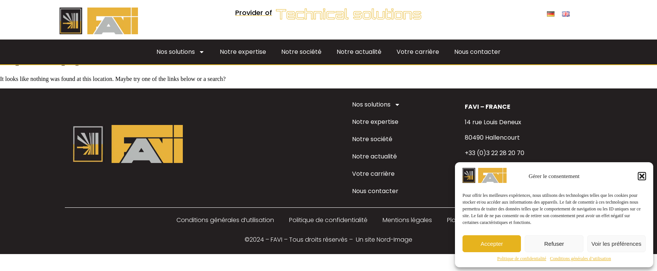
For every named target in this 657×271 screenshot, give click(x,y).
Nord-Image (394, 239)
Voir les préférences (616, 244)
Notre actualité (359, 51)
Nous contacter (477, 51)
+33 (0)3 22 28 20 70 (494, 153)
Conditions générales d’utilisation (580, 258)
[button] (642, 176)
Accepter (492, 244)
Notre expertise (243, 51)
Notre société (301, 51)
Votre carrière (418, 51)
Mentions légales (407, 220)
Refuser (554, 244)
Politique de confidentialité (521, 258)
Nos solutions (180, 52)
